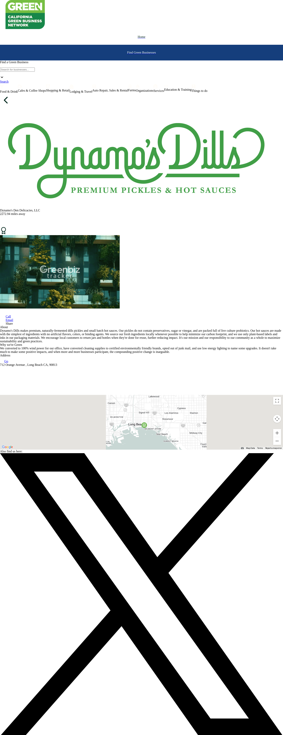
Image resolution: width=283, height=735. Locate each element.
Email (9, 320)
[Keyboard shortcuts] (242, 448)
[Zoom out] (277, 441)
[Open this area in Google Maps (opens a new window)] (7, 447)
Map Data (250, 448)
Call (8, 316)
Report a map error (273, 448)
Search (4, 81)
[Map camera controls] (277, 419)
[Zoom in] (277, 433)
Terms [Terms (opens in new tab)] (260, 448)
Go (4, 361)
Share (9, 323)
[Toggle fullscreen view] (277, 401)
